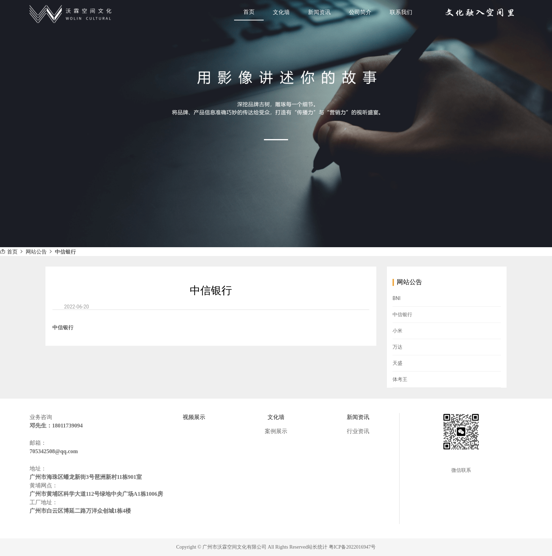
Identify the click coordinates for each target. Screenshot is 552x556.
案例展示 (276, 431)
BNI (397, 298)
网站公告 (36, 252)
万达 (397, 347)
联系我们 (401, 12)
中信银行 (65, 252)
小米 (397, 330)
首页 (249, 11)
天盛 (397, 363)
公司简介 (360, 12)
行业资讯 (358, 431)
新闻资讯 (319, 12)
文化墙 (281, 12)
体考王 (400, 379)
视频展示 (194, 417)
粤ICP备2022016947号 (352, 547)
